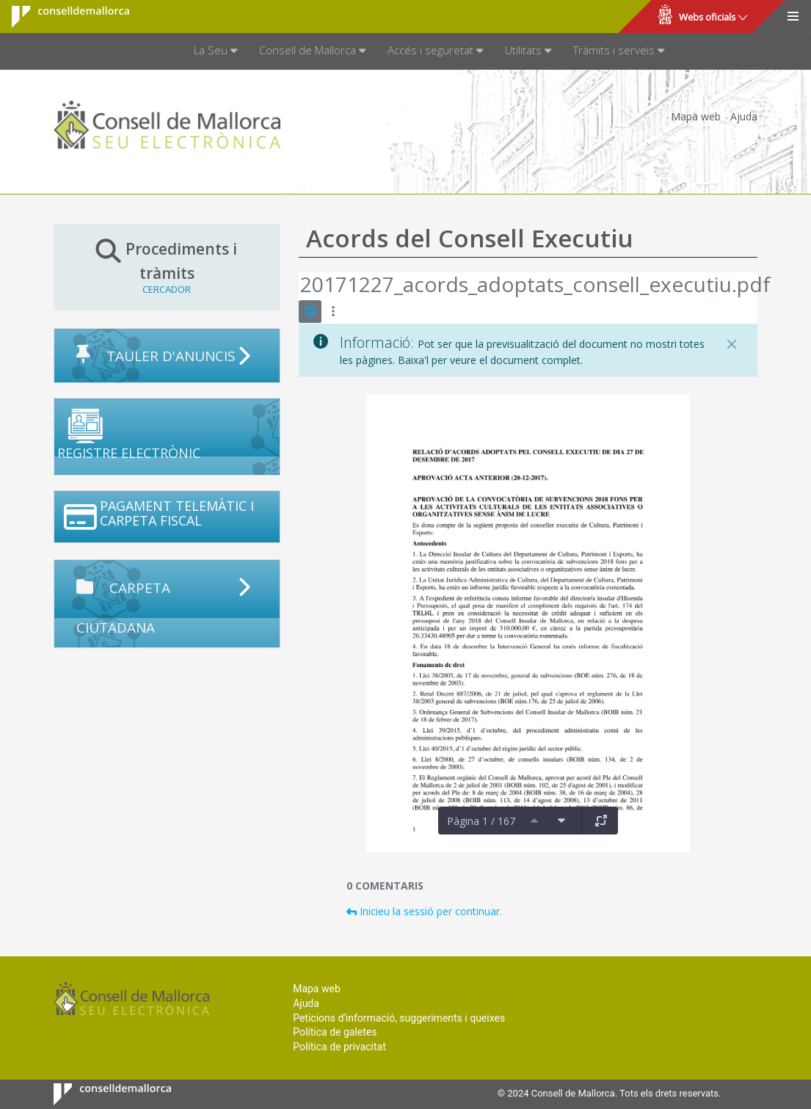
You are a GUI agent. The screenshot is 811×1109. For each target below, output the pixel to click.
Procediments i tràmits (167, 266)
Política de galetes (335, 1032)
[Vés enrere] (299, 286)
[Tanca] (731, 344)
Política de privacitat (339, 1046)
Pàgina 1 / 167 (481, 821)
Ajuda (743, 116)
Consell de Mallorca (61, 17)
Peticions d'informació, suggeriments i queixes (399, 1018)
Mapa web (696, 116)
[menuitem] (215, 51)
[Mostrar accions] (332, 311)
